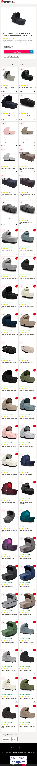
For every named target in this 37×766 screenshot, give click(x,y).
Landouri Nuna (6, 739)
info (16, 91)
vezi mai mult (12, 44)
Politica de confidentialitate (19, 752)
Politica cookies (31, 752)
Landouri (14, 739)
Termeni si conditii (6, 752)
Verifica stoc (23, 51)
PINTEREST (22, 748)
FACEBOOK (14, 748)
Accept (24, 765)
